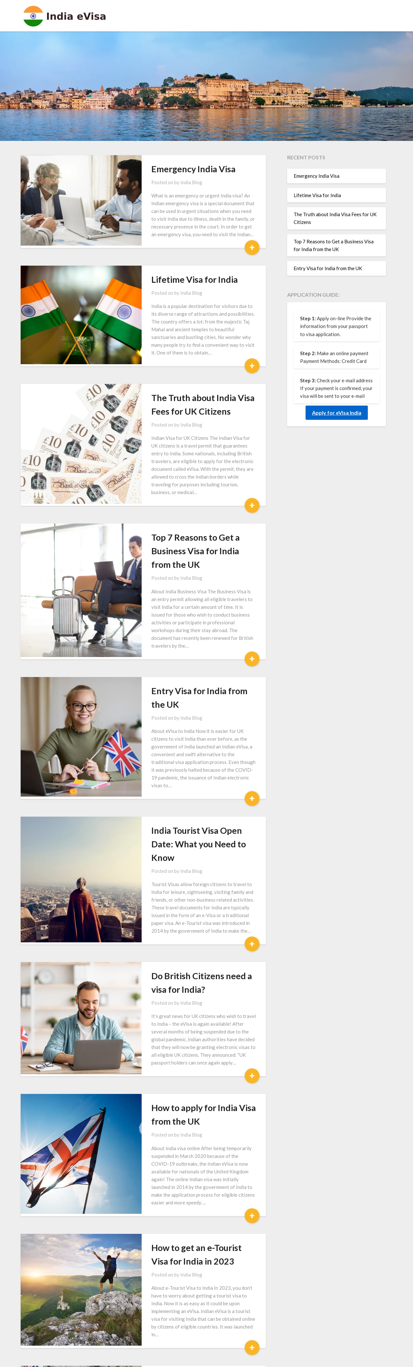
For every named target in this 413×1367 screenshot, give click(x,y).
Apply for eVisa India (336, 412)
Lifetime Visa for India (171, 279)
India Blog (168, 182)
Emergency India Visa (170, 169)
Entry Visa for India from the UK (191, 638)
